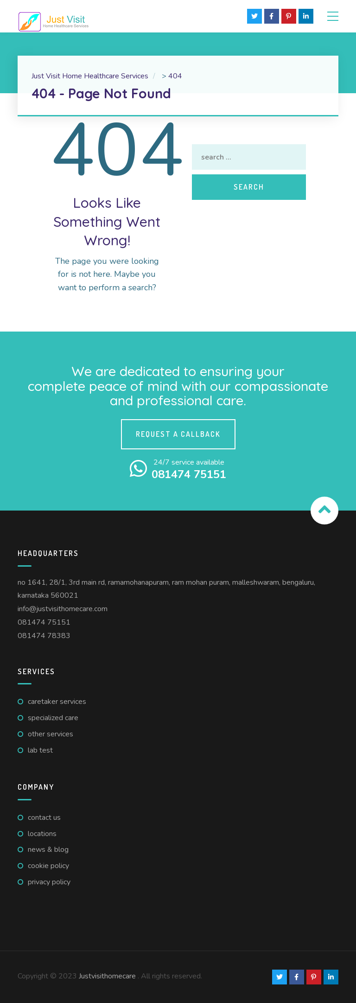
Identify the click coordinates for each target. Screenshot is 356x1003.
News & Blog (48, 849)
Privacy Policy (49, 882)
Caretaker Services (57, 701)
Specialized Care (53, 718)
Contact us (44, 817)
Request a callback (178, 434)
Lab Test (40, 750)
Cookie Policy (48, 866)
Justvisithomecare (107, 976)
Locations (42, 834)
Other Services (50, 734)
